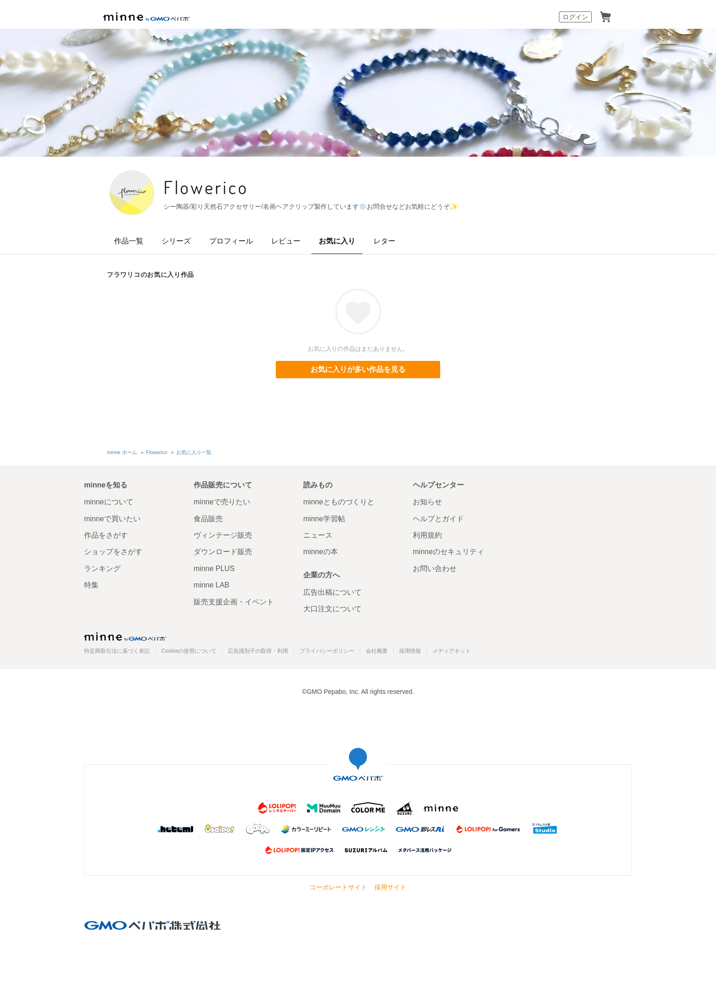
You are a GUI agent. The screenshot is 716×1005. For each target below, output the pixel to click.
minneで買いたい (112, 519)
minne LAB (211, 585)
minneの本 (320, 551)
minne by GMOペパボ (146, 17)
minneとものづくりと (338, 502)
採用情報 (410, 651)
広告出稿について (332, 592)
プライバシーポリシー (327, 651)
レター (384, 241)
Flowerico (205, 186)
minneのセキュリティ (448, 551)
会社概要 (377, 651)
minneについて (108, 502)
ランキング (102, 568)
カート (605, 17)
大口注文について (332, 609)
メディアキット (451, 651)
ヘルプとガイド (438, 519)
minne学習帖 (324, 519)
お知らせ (427, 502)
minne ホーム (122, 452)
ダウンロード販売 (223, 551)
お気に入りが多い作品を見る (358, 369)
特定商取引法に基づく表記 (117, 651)
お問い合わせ (435, 568)
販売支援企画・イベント (234, 602)
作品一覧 (128, 241)
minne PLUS (214, 568)
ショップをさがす (113, 551)
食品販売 (208, 519)
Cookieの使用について (188, 651)
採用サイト (390, 887)
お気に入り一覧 (193, 452)
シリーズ (176, 241)
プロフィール (231, 241)
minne (125, 636)
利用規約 (427, 535)
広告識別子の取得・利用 (258, 651)
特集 (91, 585)
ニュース (317, 535)
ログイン (575, 17)
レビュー (285, 241)
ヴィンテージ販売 (223, 535)
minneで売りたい (222, 502)
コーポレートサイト (338, 887)
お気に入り (337, 241)
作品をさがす (106, 535)
